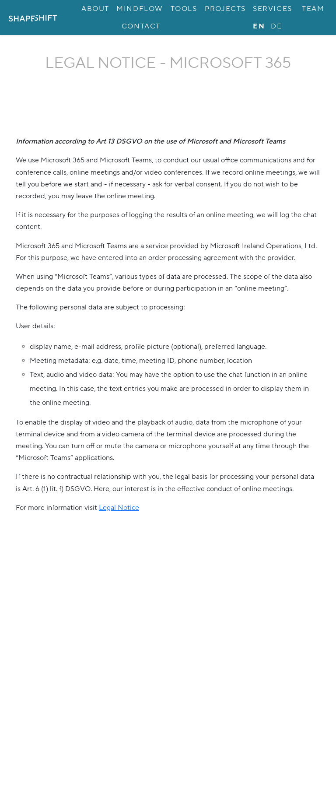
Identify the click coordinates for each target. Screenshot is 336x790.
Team (313, 8)
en (259, 26)
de (276, 26)
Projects (225, 8)
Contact (141, 26)
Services (272, 8)
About (95, 8)
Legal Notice (119, 507)
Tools (184, 8)
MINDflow (139, 8)
